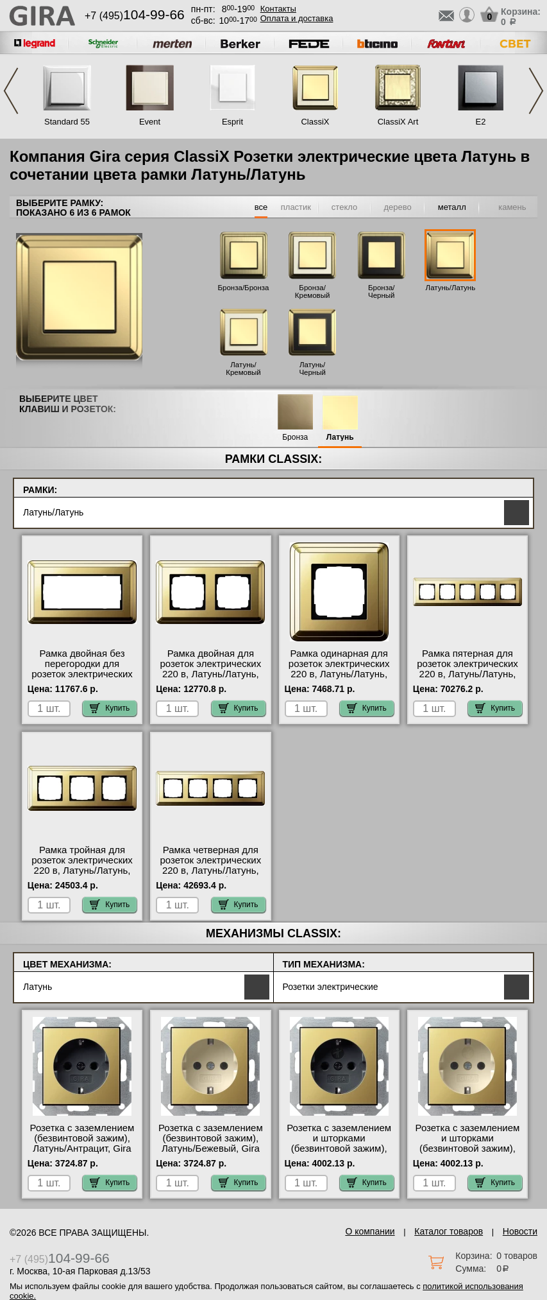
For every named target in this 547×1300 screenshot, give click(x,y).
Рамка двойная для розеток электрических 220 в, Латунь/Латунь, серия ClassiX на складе (210, 668)
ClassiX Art (398, 121)
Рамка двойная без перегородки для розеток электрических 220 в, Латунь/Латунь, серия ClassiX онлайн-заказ (82, 679)
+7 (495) (135, 15)
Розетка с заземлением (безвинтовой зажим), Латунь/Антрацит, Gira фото (82, 1143)
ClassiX (315, 121)
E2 (481, 121)
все (261, 207)
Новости (520, 1231)
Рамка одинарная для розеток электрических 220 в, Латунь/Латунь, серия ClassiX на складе (339, 668)
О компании (369, 1231)
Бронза (295, 437)
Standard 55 (67, 121)
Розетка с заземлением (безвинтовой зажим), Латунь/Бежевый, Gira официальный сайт (210, 1143)
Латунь (340, 437)
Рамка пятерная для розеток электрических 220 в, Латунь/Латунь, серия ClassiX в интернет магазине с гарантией (467, 679)
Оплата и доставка (296, 18)
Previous (11, 90)
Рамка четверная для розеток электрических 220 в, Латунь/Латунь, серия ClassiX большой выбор (210, 870)
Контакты (278, 8)
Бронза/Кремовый (312, 291)
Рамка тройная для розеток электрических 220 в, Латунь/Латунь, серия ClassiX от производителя (82, 870)
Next (536, 90)
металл (452, 207)
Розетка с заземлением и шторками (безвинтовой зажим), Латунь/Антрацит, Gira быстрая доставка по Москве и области (339, 1153)
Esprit (232, 121)
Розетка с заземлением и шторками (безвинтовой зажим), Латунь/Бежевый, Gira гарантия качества (468, 1148)
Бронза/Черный (381, 291)
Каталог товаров (448, 1231)
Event (149, 121)
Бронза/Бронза (243, 287)
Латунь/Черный (312, 368)
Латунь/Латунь (451, 287)
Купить (110, 708)
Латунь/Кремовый (243, 368)
